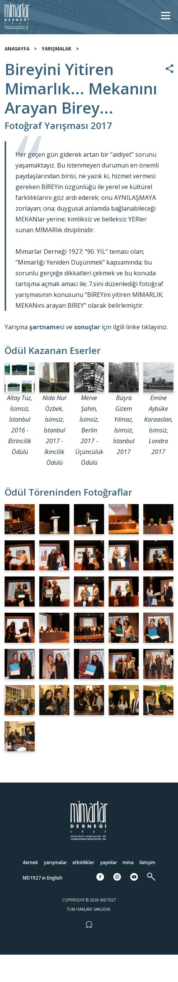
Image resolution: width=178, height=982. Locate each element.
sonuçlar (87, 327)
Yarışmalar (55, 862)
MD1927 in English (42, 878)
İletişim (147, 862)
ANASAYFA (17, 48)
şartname (44, 327)
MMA (128, 862)
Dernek (30, 862)
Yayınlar (108, 862)
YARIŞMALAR (56, 48)
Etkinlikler (83, 862)
